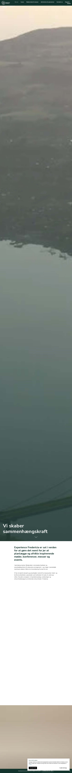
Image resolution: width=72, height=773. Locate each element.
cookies (30, 764)
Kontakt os (66, 4)
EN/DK (69, 5)
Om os (23, 4)
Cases (29, 4)
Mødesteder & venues (39, 4)
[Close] (70, 771)
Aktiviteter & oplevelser (54, 4)
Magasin (62, 5)
